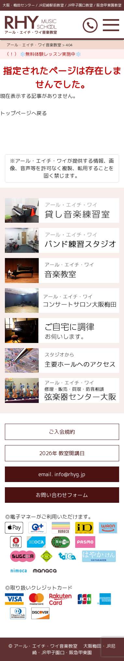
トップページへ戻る (23, 113)
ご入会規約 (62, 431)
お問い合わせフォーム (62, 495)
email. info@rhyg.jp (61, 474)
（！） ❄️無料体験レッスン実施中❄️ (43, 54)
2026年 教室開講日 (62, 453)
